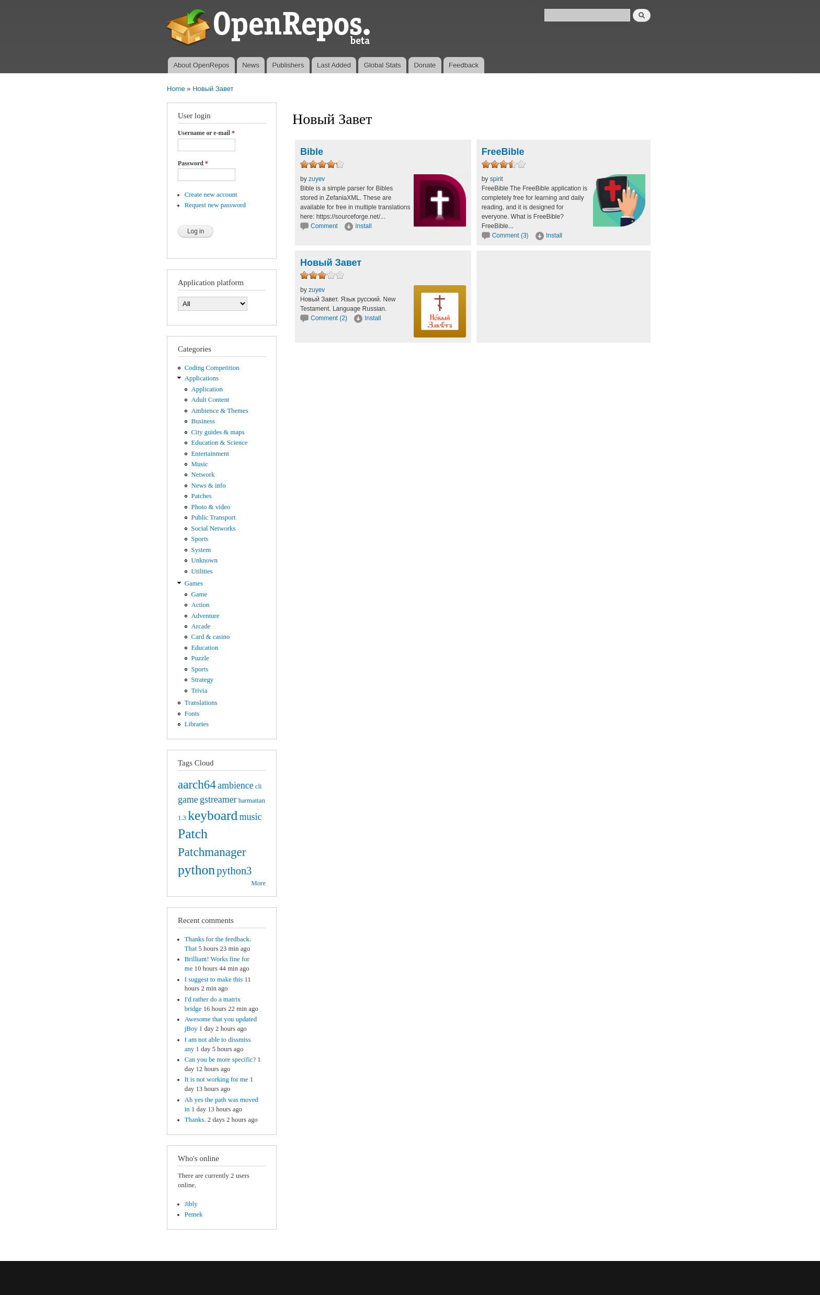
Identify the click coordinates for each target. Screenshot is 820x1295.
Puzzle (200, 658)
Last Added (334, 65)
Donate (425, 65)
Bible (311, 152)
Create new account (211, 194)
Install (363, 226)
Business (203, 421)
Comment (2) (329, 318)
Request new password (215, 205)
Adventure (205, 616)
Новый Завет (212, 89)
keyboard (212, 815)
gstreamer (218, 799)
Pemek (194, 1214)
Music (199, 464)
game (188, 799)
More (258, 883)
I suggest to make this (214, 979)
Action (200, 605)
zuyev (317, 179)
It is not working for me (216, 1079)
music (251, 817)
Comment (325, 226)
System (201, 550)
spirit (496, 179)
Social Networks (213, 528)
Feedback (464, 65)
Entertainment (210, 453)
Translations (201, 702)
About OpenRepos (201, 65)
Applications (202, 378)
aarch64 (197, 784)
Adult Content (210, 399)
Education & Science (219, 442)
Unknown (204, 560)
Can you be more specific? (220, 1059)
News (250, 65)
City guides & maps (218, 432)
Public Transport (213, 517)
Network (203, 474)
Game (199, 594)
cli (258, 786)
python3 (234, 870)
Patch (193, 833)
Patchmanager (212, 852)
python (196, 869)
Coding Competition (212, 367)
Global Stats (382, 65)
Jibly (191, 1204)
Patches (201, 496)
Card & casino (210, 636)
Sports (200, 539)
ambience (236, 785)
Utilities (202, 571)
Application (207, 389)
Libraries (197, 724)
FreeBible (503, 152)
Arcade (201, 626)
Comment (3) (510, 235)
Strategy (202, 679)
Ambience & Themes (219, 410)
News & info (208, 485)
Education (205, 647)
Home (176, 89)
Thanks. (195, 1119)
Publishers (288, 65)
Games (194, 583)
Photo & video (211, 507)
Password (193, 163)
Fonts (192, 713)
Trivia (199, 690)
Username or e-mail (206, 133)
